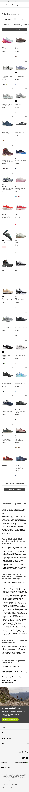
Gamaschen (6, 24)
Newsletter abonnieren (9, 719)
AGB (3, 788)
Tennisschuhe (16, 24)
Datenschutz (14, 788)
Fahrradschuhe (6, 626)
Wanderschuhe (18, 519)
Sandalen (15, 615)
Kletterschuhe (6, 619)
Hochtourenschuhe (18, 602)
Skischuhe (5, 632)
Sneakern (4, 520)
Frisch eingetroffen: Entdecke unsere (12, 1)
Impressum (7, 788)
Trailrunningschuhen (7, 519)
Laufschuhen (20, 518)
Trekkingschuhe (7, 602)
